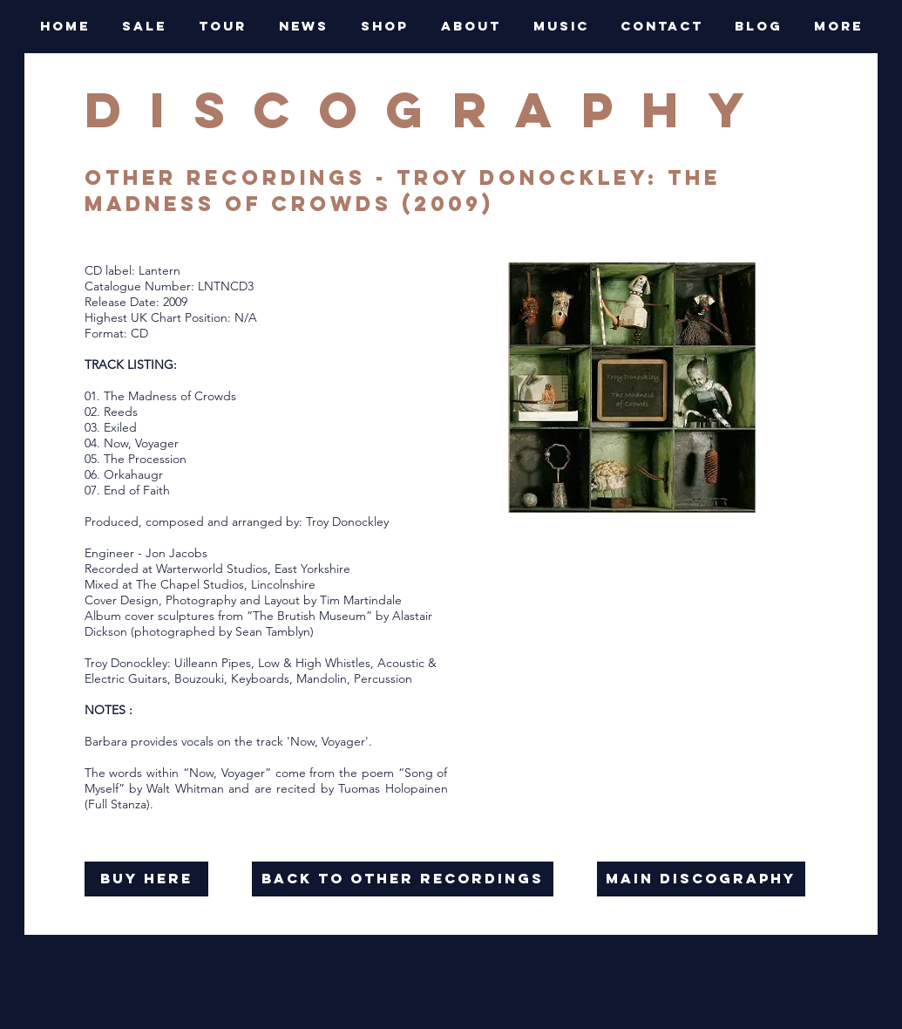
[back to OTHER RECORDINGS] (402, 879)
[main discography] (701, 879)
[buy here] (146, 879)
